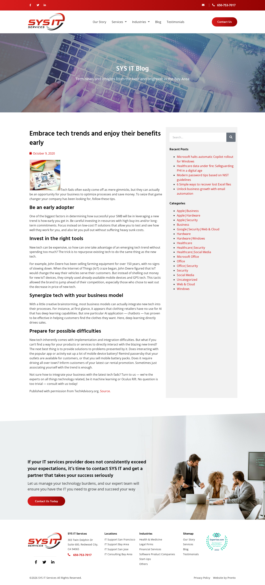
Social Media (185, 275)
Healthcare (184, 243)
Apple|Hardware (188, 215)
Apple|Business (188, 211)
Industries (141, 22)
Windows (183, 289)
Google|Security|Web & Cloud (198, 229)
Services (119, 22)
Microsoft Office (188, 257)
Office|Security (187, 266)
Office (181, 261)
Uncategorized (187, 280)
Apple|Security (187, 220)
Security (182, 270)
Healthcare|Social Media (194, 252)
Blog (158, 22)
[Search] (231, 137)
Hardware (184, 234)
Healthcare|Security (191, 248)
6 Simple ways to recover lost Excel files (204, 184)
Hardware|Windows (191, 238)
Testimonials (175, 22)
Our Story (99, 22)
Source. (105, 391)
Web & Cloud (186, 284)
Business (183, 225)
